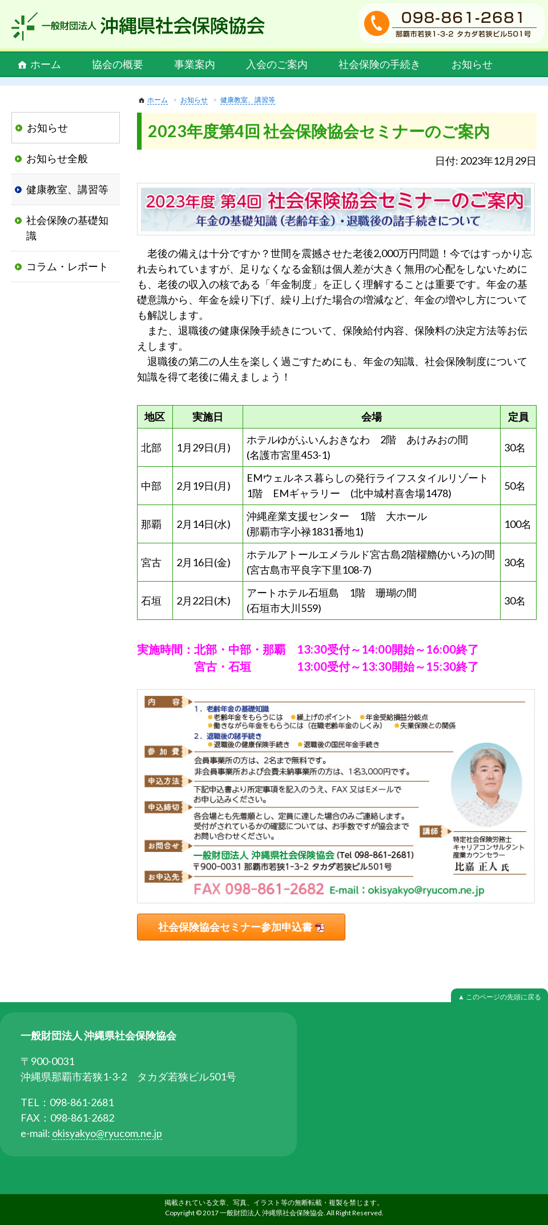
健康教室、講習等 (247, 99)
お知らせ (472, 64)
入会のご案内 (277, 64)
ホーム (45, 64)
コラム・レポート (67, 266)
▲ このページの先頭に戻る (499, 996)
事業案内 (194, 64)
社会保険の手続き (380, 64)
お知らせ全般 (57, 158)
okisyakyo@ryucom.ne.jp (107, 1133)
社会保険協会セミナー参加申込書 (235, 926)
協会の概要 (117, 64)
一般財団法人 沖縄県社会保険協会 (138, 26)
